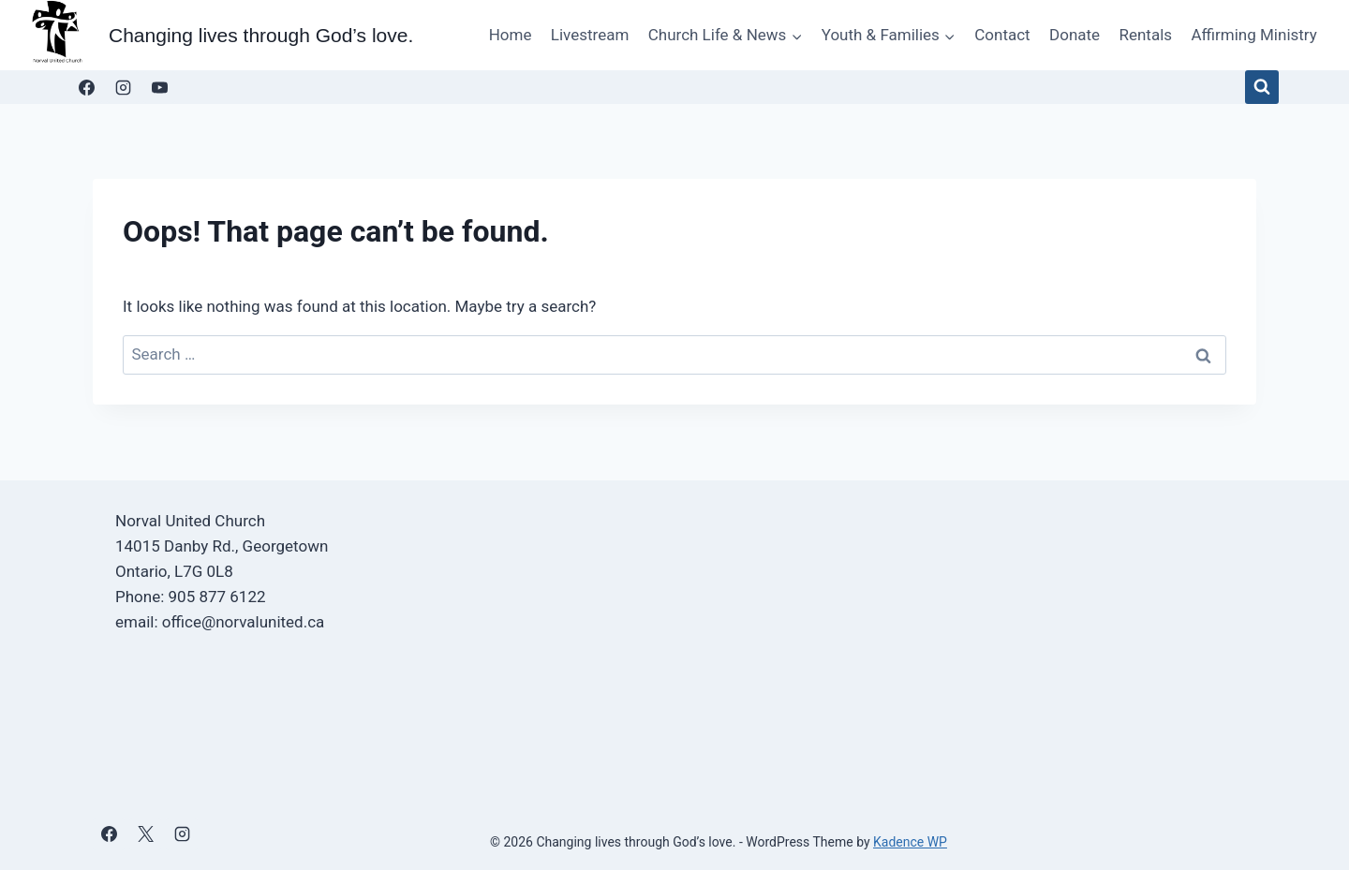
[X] (145, 834)
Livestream (590, 34)
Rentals (1145, 34)
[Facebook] (86, 87)
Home (510, 34)
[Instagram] (123, 87)
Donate (1074, 34)
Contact (1002, 34)
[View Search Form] (1262, 87)
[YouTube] (159, 87)
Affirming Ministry (1253, 34)
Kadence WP (910, 841)
